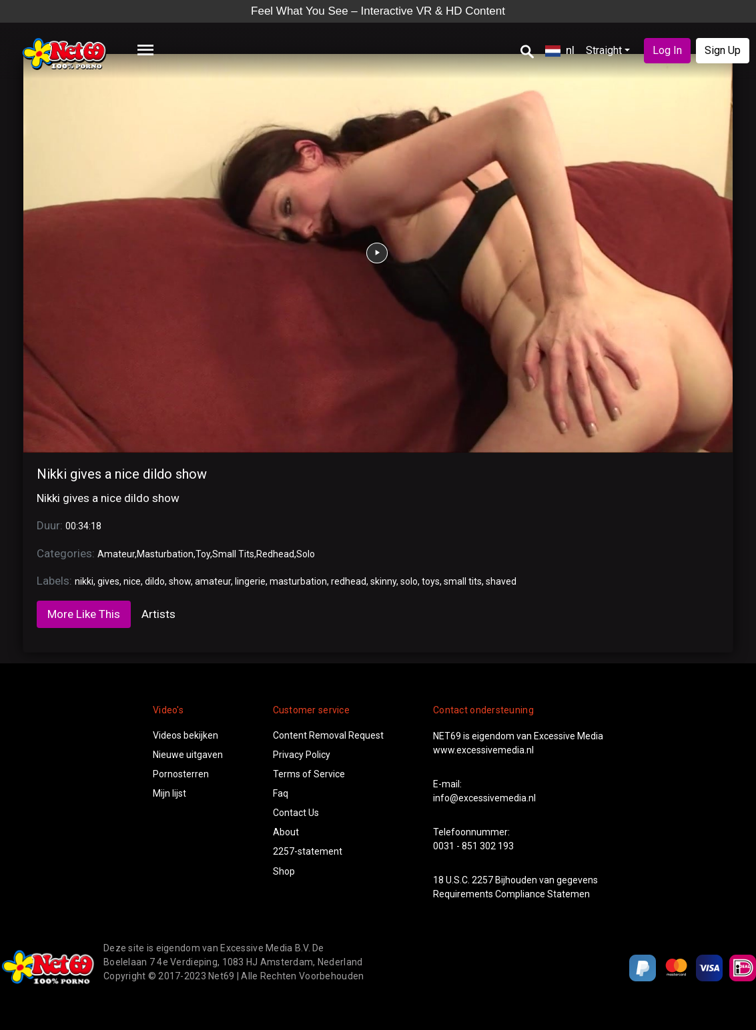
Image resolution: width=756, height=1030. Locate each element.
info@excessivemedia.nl (484, 798)
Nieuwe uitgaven (188, 754)
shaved (501, 581)
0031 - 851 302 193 (473, 846)
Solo (305, 554)
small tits (463, 581)
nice (132, 581)
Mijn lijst (169, 793)
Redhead (275, 554)
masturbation (298, 581)
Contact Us (296, 812)
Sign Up (723, 50)
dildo (155, 581)
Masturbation (165, 554)
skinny (383, 581)
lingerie (250, 581)
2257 (482, 880)
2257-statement (307, 851)
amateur (213, 581)
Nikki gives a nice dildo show (122, 474)
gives (108, 581)
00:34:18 (83, 526)
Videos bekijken (185, 735)
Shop (284, 871)
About (286, 832)
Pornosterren (181, 774)
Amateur (116, 554)
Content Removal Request (328, 735)
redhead (348, 581)
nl (560, 50)
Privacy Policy (301, 754)
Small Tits (233, 554)
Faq (280, 793)
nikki (84, 581)
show (180, 581)
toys (431, 581)
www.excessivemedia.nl (483, 750)
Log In (667, 50)
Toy (203, 554)
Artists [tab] (158, 614)
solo (409, 581)
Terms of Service (309, 774)
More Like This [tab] (83, 614)
